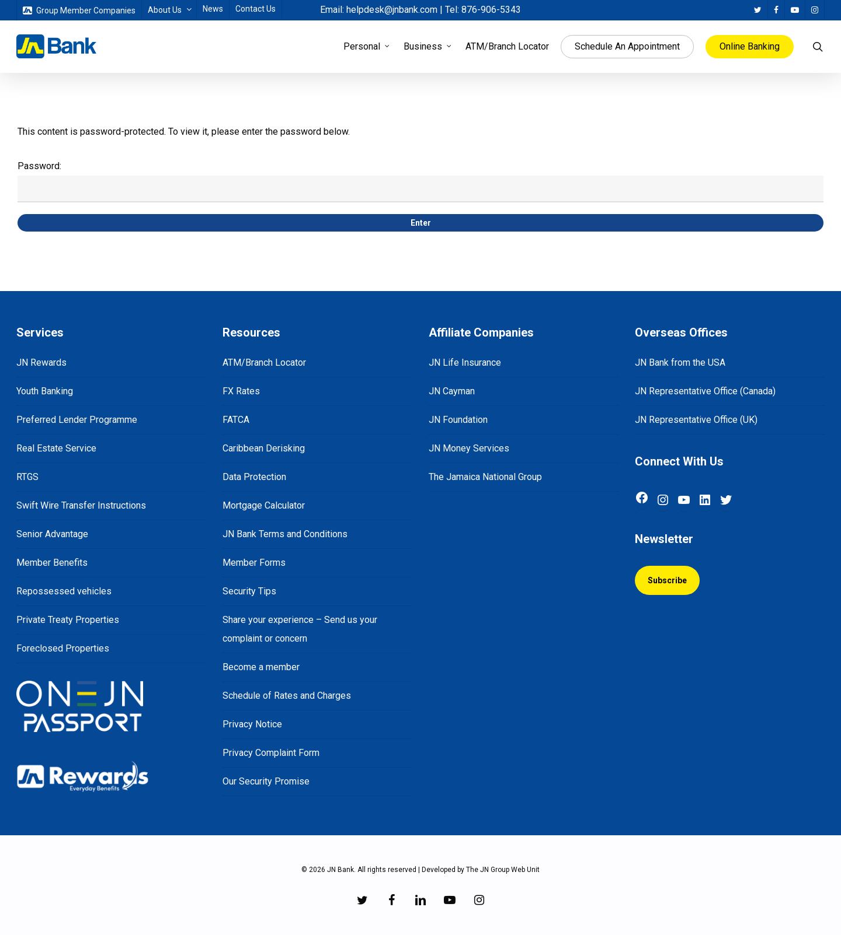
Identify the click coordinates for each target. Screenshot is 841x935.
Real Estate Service (56, 448)
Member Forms (254, 562)
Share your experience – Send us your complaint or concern (300, 629)
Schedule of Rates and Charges (287, 695)
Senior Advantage (52, 534)
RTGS (27, 476)
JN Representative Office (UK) (696, 419)
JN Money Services (469, 448)
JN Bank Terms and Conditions (285, 534)
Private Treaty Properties (67, 619)
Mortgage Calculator (264, 505)
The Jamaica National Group (485, 476)
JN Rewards (41, 362)
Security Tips (249, 591)
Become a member (261, 667)
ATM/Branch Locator (264, 362)
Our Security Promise (266, 781)
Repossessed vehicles (64, 591)
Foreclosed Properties (62, 648)
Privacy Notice (252, 724)
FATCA (236, 419)
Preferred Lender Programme (76, 419)
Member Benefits (52, 562)
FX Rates (241, 391)
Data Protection (254, 476)
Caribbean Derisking (264, 448)
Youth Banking (44, 391)
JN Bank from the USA (680, 362)
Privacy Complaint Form (271, 752)
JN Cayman (452, 391)
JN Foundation (458, 419)
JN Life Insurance (465, 362)
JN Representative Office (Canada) (705, 391)
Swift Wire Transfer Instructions (81, 505)
